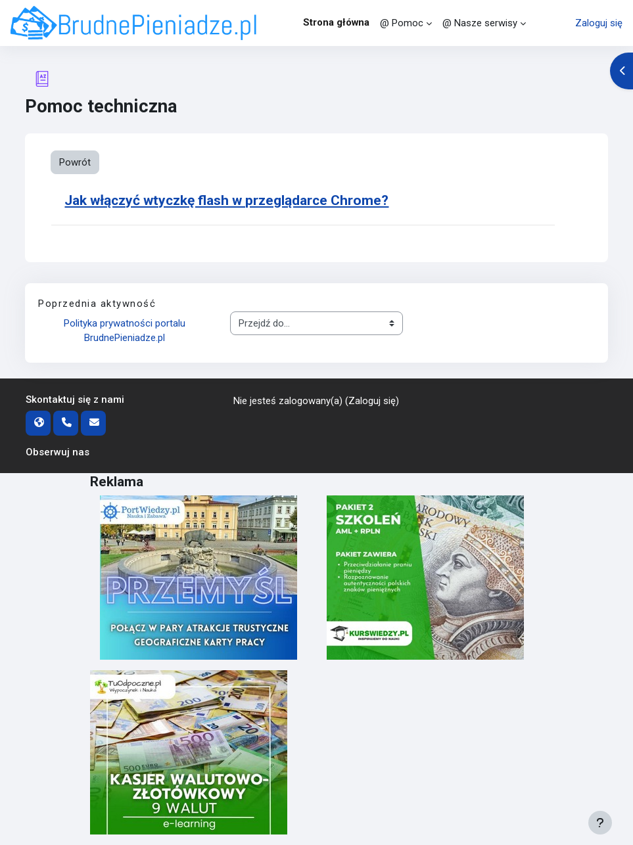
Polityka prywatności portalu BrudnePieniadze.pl (126, 330)
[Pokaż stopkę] (600, 822)
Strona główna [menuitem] (336, 22)
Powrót (75, 162)
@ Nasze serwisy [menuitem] (479, 23)
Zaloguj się (598, 23)
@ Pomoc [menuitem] (401, 23)
